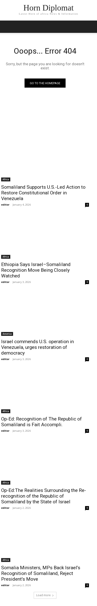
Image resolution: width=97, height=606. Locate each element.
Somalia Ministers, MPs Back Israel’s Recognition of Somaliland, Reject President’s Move (40, 573)
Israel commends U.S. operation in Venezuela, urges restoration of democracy (37, 347)
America (7, 333)
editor (5, 204)
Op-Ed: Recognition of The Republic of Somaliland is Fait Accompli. (41, 421)
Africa (6, 179)
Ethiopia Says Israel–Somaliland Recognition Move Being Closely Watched (36, 270)
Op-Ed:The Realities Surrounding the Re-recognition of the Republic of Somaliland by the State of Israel (43, 496)
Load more (45, 595)
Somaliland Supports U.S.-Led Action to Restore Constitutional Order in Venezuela (43, 192)
